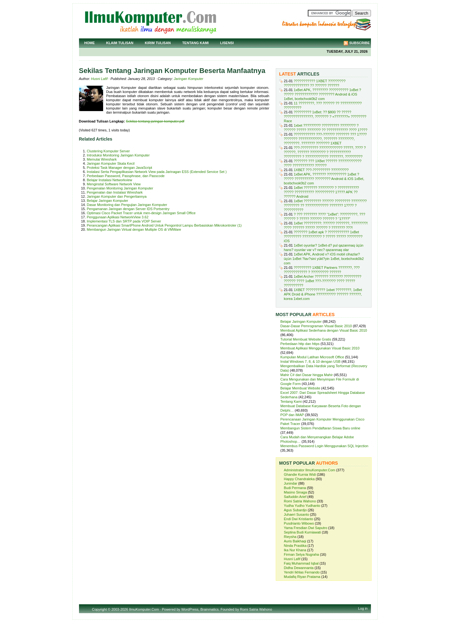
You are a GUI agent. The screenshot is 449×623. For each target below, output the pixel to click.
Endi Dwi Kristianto (298, 519)
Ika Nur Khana (295, 550)
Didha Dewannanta (299, 568)
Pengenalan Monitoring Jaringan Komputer (120, 188)
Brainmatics (209, 609)
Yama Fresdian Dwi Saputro (305, 528)
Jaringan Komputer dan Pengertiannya (117, 196)
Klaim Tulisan (120, 43)
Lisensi (227, 43)
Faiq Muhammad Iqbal (301, 563)
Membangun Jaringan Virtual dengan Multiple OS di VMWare (134, 229)
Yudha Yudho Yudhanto (302, 505)
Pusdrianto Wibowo (299, 523)
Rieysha (290, 537)
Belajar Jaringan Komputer (107, 200)
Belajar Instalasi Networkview (109, 180)
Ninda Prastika (295, 545)
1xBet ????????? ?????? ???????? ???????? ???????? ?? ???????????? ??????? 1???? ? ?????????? (325, 205)
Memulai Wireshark (102, 159)
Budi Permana (295, 488)
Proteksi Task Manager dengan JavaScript (119, 167)
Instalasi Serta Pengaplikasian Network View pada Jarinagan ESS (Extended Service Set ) (157, 172)
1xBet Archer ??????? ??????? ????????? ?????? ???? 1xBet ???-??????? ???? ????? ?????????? (322, 281)
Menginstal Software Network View (114, 184)
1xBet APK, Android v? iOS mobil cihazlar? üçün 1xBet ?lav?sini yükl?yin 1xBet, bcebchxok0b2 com (324, 258)
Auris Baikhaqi (295, 541)
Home (89, 43)
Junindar (290, 483)
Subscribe (359, 43)
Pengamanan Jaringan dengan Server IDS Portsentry (128, 209)
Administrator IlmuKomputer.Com (309, 470)
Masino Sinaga (295, 492)
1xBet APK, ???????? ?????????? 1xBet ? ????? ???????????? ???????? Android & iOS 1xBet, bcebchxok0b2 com (322, 94)
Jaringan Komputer (188, 79)
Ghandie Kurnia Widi (300, 474)
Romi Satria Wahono (300, 501)
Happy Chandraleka (299, 479)
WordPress (189, 609)
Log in (363, 608)
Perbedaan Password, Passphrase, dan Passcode (126, 176)
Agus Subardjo (295, 510)
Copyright (99, 609)
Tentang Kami (195, 43)
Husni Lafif (99, 79)
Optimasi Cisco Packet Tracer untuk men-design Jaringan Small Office (141, 213)
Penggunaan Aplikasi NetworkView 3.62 (118, 217)
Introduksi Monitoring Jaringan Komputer (118, 155)
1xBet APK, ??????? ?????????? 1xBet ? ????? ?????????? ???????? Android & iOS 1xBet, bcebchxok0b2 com (324, 178)
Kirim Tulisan (158, 43)
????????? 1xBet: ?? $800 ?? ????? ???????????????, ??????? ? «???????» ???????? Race (325, 116)
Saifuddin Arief (295, 497)
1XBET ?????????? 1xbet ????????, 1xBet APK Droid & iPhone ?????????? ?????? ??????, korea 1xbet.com (323, 294)
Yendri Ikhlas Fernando (302, 572)
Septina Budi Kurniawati (302, 532)
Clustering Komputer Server (108, 151)
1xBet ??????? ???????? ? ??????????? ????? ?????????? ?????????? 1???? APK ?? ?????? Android (321, 192)
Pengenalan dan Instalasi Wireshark (115, 192)
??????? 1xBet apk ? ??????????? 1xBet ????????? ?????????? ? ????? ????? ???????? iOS (323, 236)
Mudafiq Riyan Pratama (302, 577)
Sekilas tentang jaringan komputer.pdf (155, 121)
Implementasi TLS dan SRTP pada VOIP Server (124, 221)
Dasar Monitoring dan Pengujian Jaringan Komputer (127, 205)
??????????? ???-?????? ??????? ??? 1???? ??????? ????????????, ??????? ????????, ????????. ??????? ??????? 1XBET (325, 138)
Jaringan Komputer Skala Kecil (111, 163)
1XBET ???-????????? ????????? (321, 170)
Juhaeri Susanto (296, 514)
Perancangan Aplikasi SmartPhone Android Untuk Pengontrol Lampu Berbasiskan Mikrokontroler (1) (164, 225)
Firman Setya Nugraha (301, 554)
